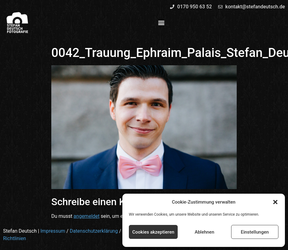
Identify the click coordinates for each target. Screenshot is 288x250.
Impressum (53, 231)
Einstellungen (255, 232)
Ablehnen (204, 232)
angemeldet (87, 216)
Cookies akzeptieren (153, 232)
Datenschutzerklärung (94, 231)
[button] (275, 202)
